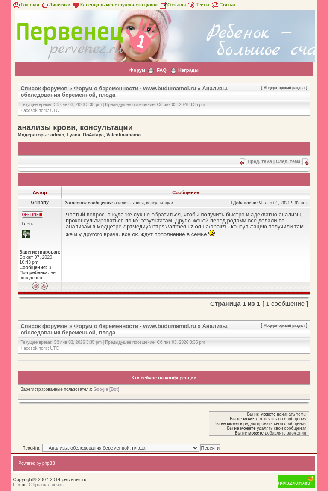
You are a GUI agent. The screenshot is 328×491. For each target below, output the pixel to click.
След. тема (288, 161)
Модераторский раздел (284, 88)
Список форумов (43, 88)
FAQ (162, 70)
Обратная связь (46, 484)
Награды (188, 70)
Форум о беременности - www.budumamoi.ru (135, 88)
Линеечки (55, 4)
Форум (137, 70)
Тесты (198, 4)
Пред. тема (260, 161)
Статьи (223, 4)
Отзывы (172, 4)
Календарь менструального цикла (115, 4)
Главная (25, 4)
